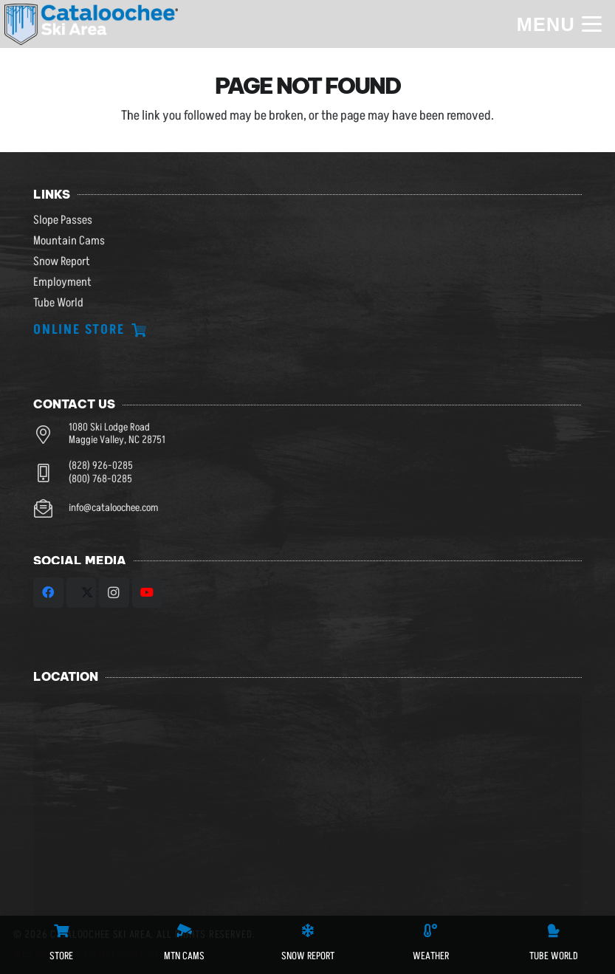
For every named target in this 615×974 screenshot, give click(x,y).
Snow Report (61, 261)
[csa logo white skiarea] (91, 24)
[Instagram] (114, 592)
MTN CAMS (184, 956)
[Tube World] (554, 930)
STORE (61, 956)
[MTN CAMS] (184, 930)
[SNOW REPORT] (308, 930)
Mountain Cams (69, 241)
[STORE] (61, 930)
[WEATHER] (430, 930)
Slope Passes (62, 220)
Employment (62, 282)
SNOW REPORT (307, 956)
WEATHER (431, 956)
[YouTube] (147, 592)
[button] (559, 24)
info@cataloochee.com (113, 508)
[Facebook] (48, 592)
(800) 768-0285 (100, 479)
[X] (81, 592)
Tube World (58, 303)
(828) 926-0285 (101, 466)
